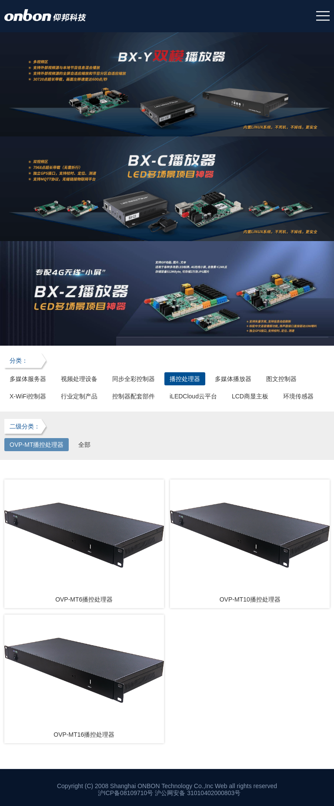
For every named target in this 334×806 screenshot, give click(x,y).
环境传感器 (298, 396)
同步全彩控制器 (133, 378)
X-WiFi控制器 (28, 396)
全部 (84, 444)
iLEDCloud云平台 (193, 396)
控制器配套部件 (133, 396)
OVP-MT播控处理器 (36, 444)
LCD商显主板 (250, 396)
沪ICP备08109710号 (126, 792)
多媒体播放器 (233, 378)
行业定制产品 (79, 396)
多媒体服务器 (28, 378)
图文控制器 (281, 378)
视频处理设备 (79, 378)
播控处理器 (185, 378)
